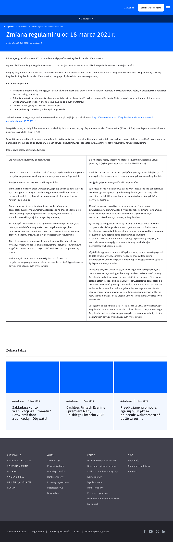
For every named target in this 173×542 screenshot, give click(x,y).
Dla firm (12, 471)
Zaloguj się (129, 7)
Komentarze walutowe (139, 466)
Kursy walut (14, 455)
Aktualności (85, 18)
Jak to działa (53, 460)
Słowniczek (92, 504)
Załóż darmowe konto (151, 7)
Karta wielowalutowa (19, 460)
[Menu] (168, 7)
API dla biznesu (15, 476)
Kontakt (11, 487)
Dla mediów (53, 493)
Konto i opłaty (94, 476)
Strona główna (8, 26)
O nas (50, 455)
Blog (130, 455)
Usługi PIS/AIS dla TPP (19, 482)
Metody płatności (56, 471)
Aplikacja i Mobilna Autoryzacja (102, 471)
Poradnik (132, 471)
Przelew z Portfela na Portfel (101, 460)
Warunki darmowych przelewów (103, 498)
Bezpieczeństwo (55, 487)
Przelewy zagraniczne (58, 482)
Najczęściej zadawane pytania (102, 466)
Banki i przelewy (55, 476)
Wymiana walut (95, 482)
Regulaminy (38, 531)
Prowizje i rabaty (55, 466)
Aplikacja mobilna (17, 466)
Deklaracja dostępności (97, 531)
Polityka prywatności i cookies (64, 531)
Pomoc (91, 455)
